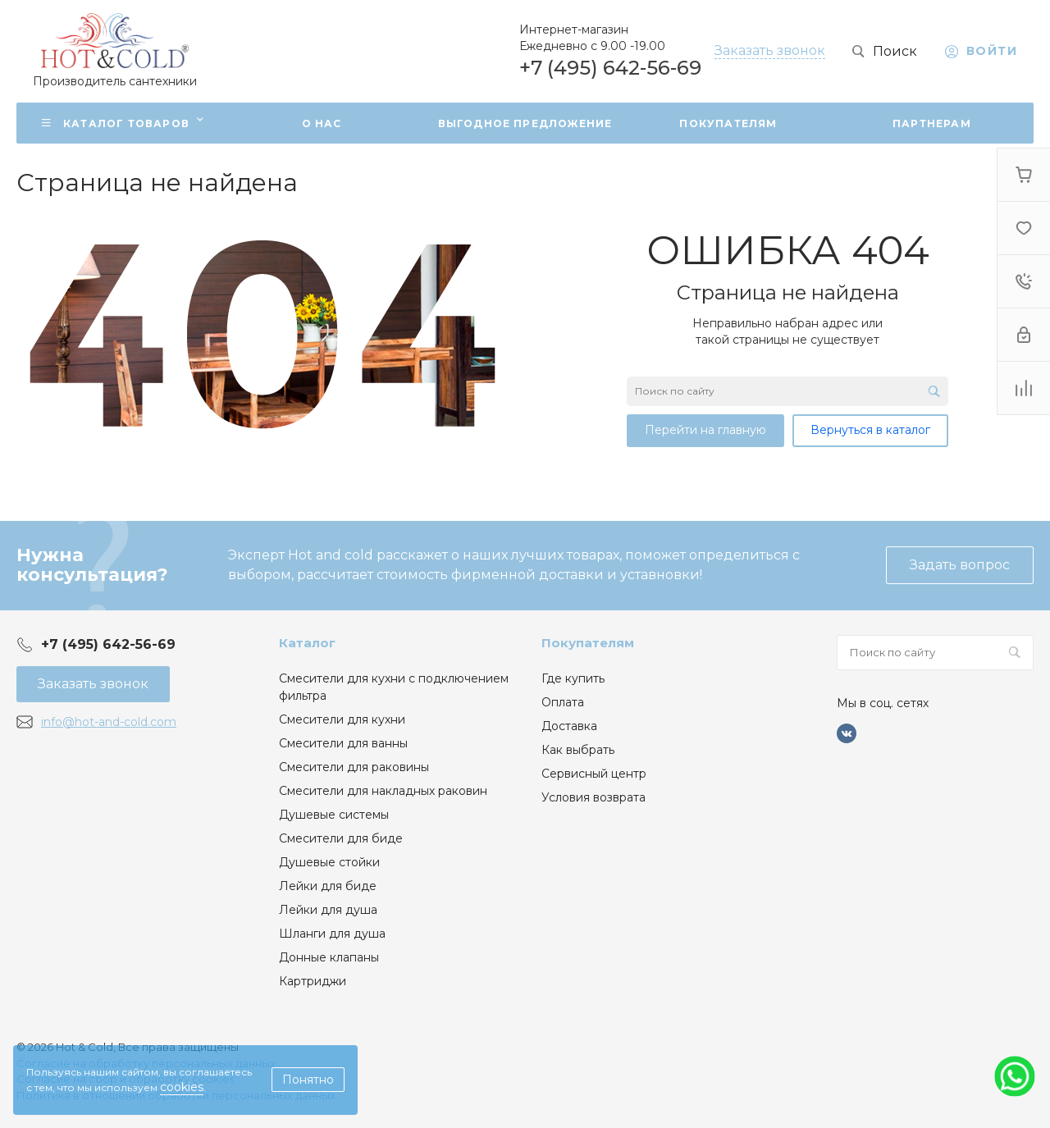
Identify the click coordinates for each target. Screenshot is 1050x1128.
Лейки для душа (328, 909)
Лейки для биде (328, 886)
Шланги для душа (332, 933)
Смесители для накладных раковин (383, 790)
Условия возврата (593, 797)
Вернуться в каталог (870, 429)
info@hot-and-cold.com (108, 722)
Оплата (562, 702)
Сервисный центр (593, 773)
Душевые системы (334, 814)
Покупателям (587, 643)
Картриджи (312, 981)
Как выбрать (577, 749)
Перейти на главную (705, 429)
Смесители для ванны (343, 743)
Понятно (308, 1079)
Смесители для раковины (354, 767)
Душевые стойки (329, 862)
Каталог (307, 643)
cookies (181, 1087)
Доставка (569, 726)
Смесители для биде (341, 838)
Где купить (573, 678)
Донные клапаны (329, 957)
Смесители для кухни (342, 719)
